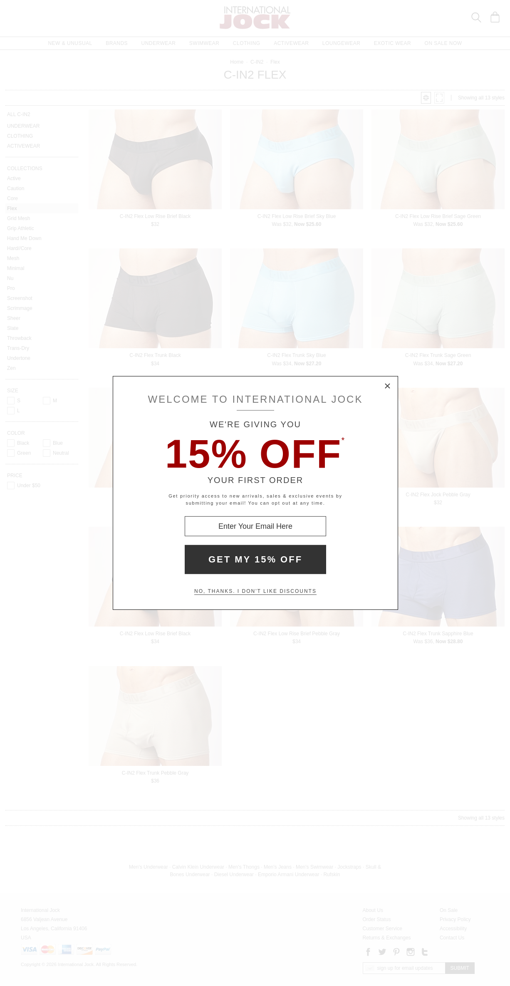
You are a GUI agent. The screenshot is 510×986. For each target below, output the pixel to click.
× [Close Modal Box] (387, 386)
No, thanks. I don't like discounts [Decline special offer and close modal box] (255, 591)
